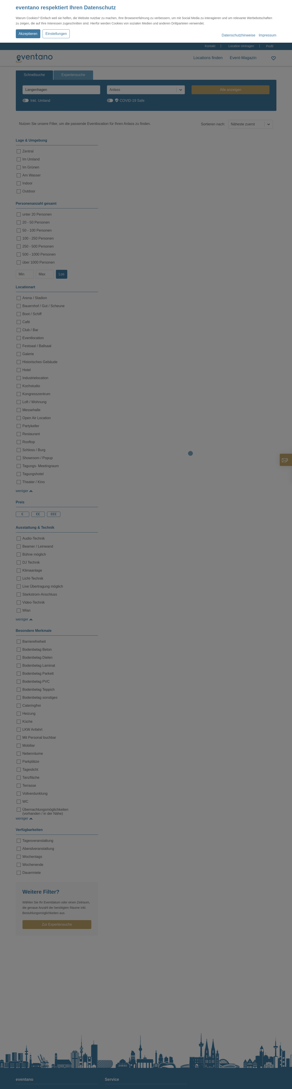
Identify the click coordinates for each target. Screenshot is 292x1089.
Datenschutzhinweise (238, 35)
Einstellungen (56, 34)
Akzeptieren (28, 34)
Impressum (267, 35)
